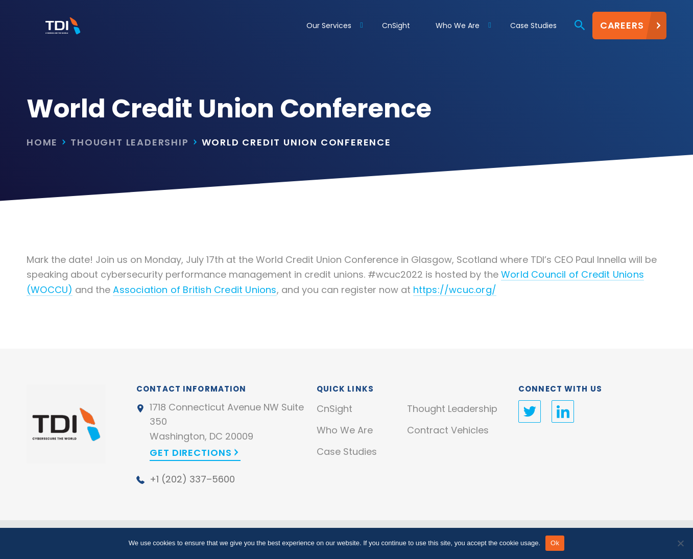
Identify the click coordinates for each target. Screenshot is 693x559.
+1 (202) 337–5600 (192, 479)
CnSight (334, 408)
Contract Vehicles (448, 430)
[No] (680, 543)
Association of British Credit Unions (194, 289)
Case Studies (347, 451)
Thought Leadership (129, 142)
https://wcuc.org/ (454, 289)
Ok (555, 543)
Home (42, 142)
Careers (622, 27)
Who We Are (345, 430)
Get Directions (191, 452)
